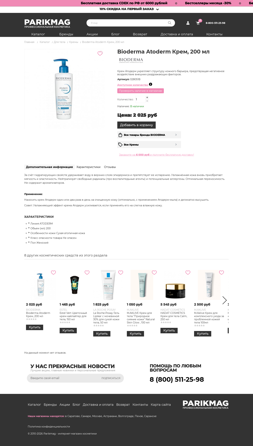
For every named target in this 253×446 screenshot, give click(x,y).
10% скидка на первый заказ (127, 9)
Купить (34, 327)
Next (223, 301)
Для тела (59, 42)
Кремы (73, 42)
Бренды (66, 34)
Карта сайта (161, 405)
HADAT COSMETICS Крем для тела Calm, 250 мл (173, 316)
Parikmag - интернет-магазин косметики (70, 433)
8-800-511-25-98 (215, 23)
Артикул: (123, 79)
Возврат (140, 34)
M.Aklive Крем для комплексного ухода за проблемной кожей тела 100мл (209, 317)
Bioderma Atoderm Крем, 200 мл (38, 314)
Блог (115, 34)
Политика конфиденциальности (49, 426)
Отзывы (110, 167)
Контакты (214, 34)
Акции (92, 34)
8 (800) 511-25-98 (177, 379)
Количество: (125, 99)
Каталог (38, 34)
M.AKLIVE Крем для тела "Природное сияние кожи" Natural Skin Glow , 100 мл (141, 317)
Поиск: (169, 23)
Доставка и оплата (177, 34)
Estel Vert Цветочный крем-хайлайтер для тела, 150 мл (73, 316)
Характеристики (88, 167)
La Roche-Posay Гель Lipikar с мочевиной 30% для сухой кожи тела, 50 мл (106, 317)
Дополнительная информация (49, 167)
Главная (29, 42)
